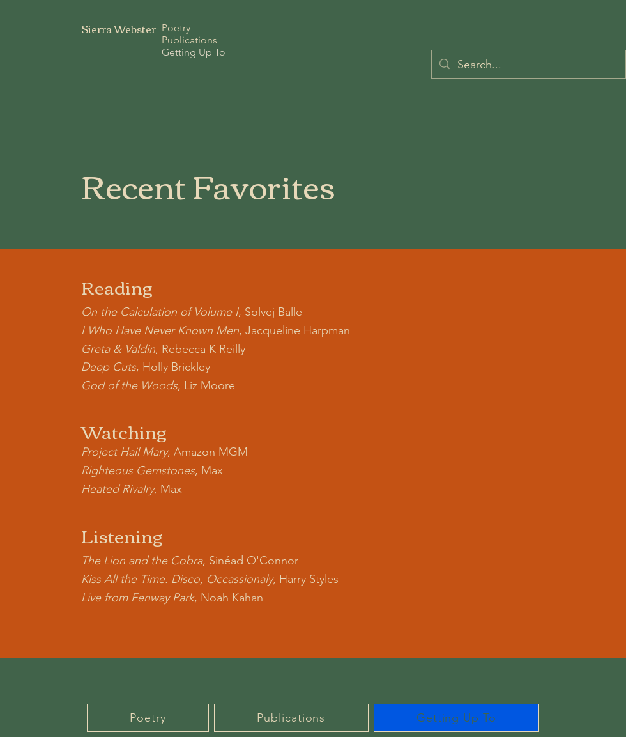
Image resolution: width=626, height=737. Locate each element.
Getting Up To (193, 52)
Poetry (176, 28)
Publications (189, 40)
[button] (148, 718)
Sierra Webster (118, 28)
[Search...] (528, 64)
